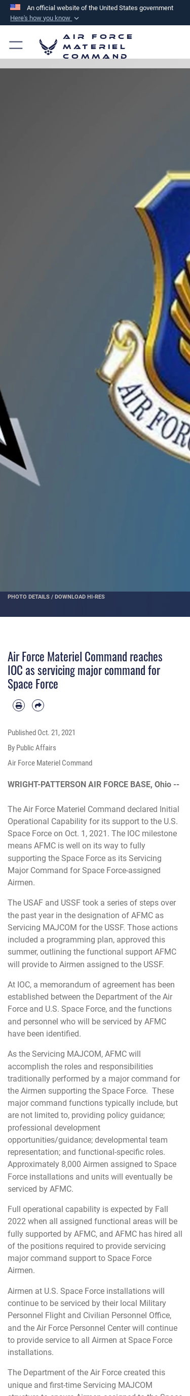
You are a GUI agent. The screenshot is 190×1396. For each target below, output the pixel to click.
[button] (45, 18)
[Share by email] (38, 705)
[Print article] (19, 705)
